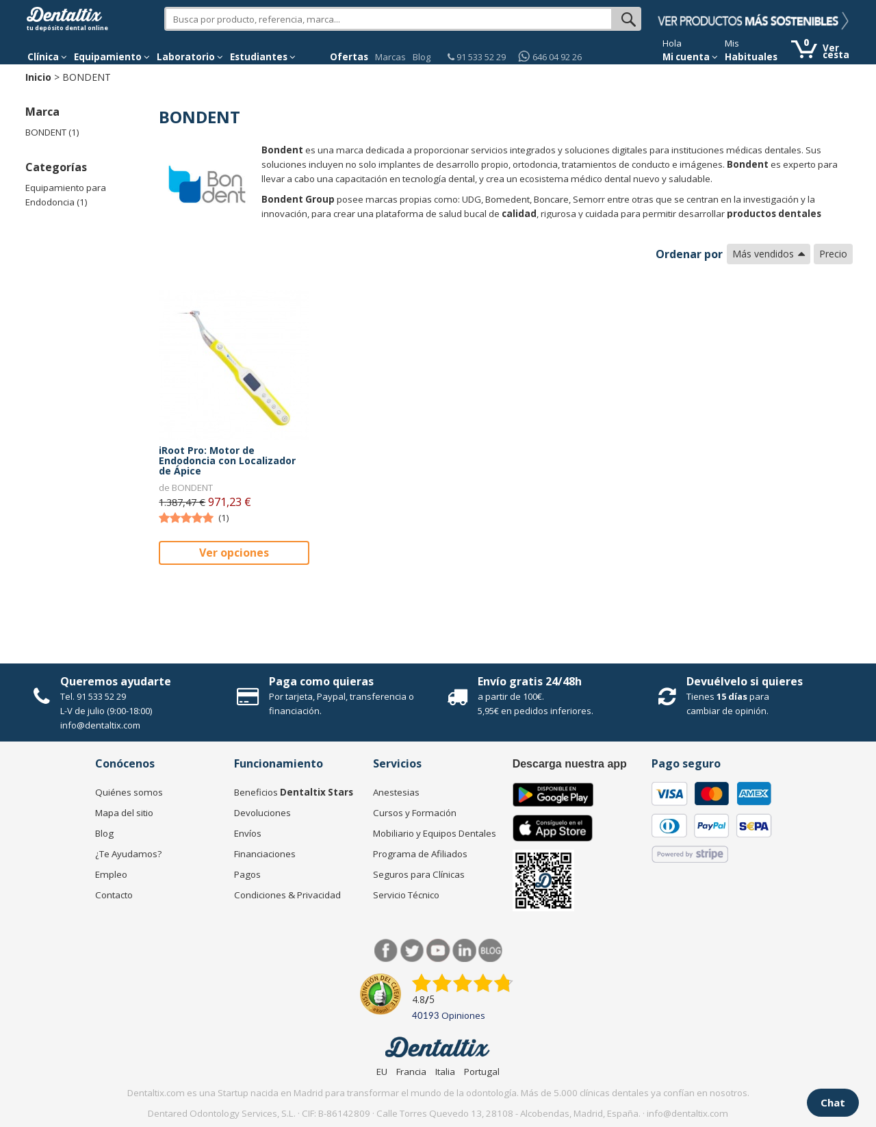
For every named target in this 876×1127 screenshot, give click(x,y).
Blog (421, 57)
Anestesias (396, 792)
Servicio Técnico (406, 895)
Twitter (412, 951)
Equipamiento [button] (112, 57)
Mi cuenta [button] (690, 57)
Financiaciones (265, 854)
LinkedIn (464, 951)
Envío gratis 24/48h (530, 681)
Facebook (386, 951)
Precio (833, 253)
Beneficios (293, 792)
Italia (445, 1071)
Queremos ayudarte (115, 681)
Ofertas (349, 57)
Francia (411, 1071)
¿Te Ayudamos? (128, 854)
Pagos (247, 874)
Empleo (111, 874)
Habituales (751, 57)
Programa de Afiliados (420, 854)
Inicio (38, 77)
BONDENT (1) (52, 132)
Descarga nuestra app (570, 764)
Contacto (114, 895)
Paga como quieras (321, 681)
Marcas (390, 57)
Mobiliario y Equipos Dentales (434, 833)
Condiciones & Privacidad (287, 895)
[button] (47, 57)
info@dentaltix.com (100, 725)
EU (381, 1071)
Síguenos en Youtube (438, 951)
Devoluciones (262, 813)
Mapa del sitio (124, 813)
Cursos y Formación (414, 813)
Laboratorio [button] (190, 57)
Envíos (247, 833)
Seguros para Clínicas (419, 874)
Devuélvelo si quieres (744, 681)
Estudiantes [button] (263, 57)
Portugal (482, 1071)
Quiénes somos (129, 792)
